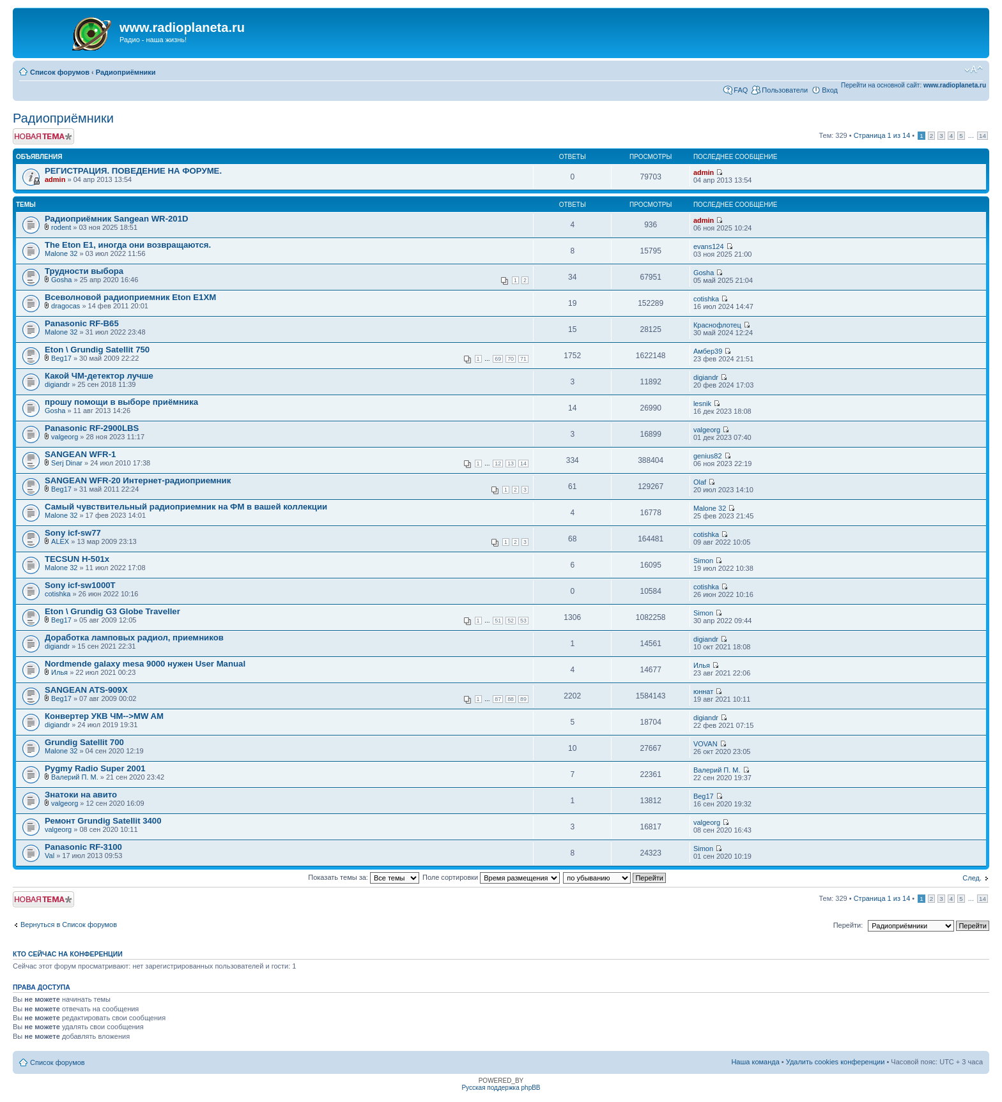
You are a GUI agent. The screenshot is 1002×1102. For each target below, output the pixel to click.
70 (510, 359)
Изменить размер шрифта (973, 69)
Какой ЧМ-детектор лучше (99, 376)
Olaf (699, 482)
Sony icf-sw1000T (80, 585)
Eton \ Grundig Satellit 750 (97, 349)
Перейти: (848, 925)
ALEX (60, 541)
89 (523, 699)
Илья (59, 672)
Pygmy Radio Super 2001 (95, 768)
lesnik (702, 403)
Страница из (882, 135)
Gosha (61, 279)
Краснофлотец (717, 325)
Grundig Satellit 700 (84, 742)
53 (523, 620)
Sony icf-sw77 (73, 533)
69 (498, 359)
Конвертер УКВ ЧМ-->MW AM (104, 716)
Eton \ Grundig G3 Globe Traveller (112, 611)
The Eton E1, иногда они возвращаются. (128, 245)
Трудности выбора (84, 271)
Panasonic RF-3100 (83, 847)
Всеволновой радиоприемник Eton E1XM (130, 297)
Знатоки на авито (81, 794)
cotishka (706, 299)
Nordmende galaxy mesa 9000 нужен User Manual (145, 663)
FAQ (741, 90)
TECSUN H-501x (77, 559)
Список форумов (59, 72)
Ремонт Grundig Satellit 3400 (103, 821)
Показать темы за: (363, 877)
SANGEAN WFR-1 (80, 454)
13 (510, 463)
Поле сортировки (491, 877)
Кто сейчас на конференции (68, 954)
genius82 (707, 456)
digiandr (57, 384)
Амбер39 (707, 351)
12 (498, 463)
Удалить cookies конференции (835, 1062)
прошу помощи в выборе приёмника (121, 402)
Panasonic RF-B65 (82, 323)
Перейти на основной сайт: (913, 85)
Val (49, 855)
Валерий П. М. (74, 777)
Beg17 (61, 358)
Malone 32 (61, 253)
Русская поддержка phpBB (500, 1087)
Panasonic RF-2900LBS (92, 428)
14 (982, 135)
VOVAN (705, 744)
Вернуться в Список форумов (68, 924)
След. (972, 878)
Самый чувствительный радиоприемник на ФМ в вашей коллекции (186, 506)
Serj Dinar (66, 463)
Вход (830, 90)
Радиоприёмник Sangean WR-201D (117, 218)
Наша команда (755, 1062)
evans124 (708, 246)
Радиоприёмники (126, 72)
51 (498, 620)
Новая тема (43, 136)
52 (510, 620)
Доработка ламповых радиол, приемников (134, 637)
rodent (61, 227)
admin (55, 179)
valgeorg (64, 437)
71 (523, 359)
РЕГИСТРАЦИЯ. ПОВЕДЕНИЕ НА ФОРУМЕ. (133, 171)
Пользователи (785, 90)
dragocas (65, 306)
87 (498, 699)
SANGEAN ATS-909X (86, 690)
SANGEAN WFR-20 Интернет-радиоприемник (138, 480)
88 (510, 699)
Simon (703, 560)
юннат (703, 691)
